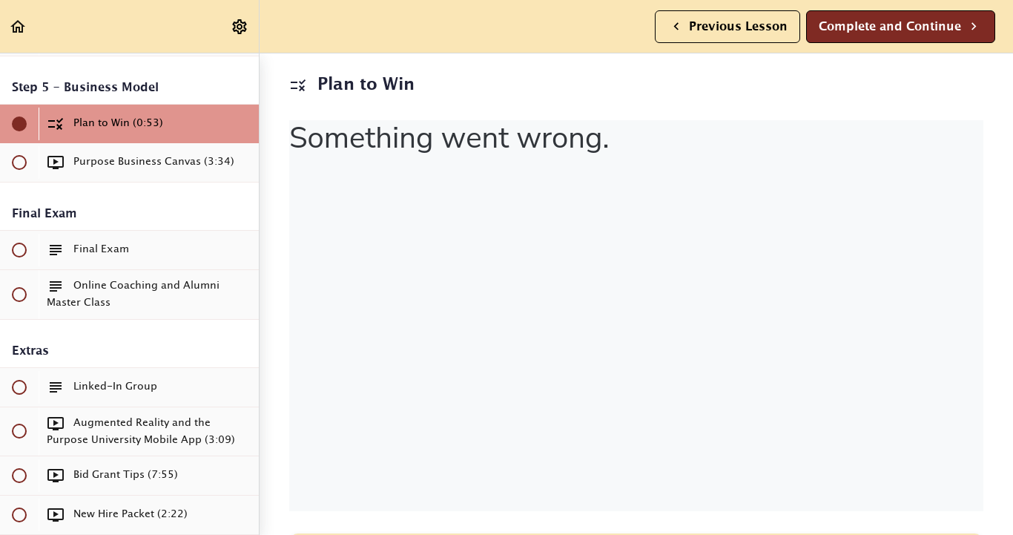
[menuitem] (240, 26)
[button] (18, 26)
